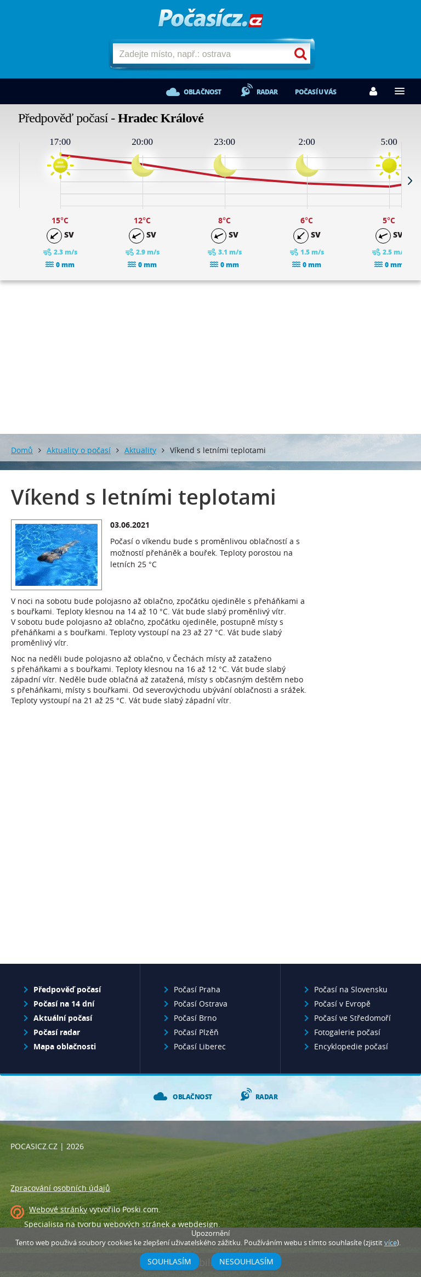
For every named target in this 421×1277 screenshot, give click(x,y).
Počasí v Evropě (342, 1003)
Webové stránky (58, 1209)
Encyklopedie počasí (351, 1046)
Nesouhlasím (246, 1261)
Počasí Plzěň (196, 1032)
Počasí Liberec (200, 1046)
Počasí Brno (195, 1018)
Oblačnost (202, 92)
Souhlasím (169, 1261)
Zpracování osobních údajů (60, 1188)
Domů (22, 450)
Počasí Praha (197, 989)
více (390, 1242)
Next (410, 180)
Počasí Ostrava (200, 1003)
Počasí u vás (315, 92)
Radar (267, 92)
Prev (11, 180)
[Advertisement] (210, 357)
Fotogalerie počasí (347, 1032)
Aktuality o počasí (79, 450)
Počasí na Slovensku (351, 989)
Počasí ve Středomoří (352, 1018)
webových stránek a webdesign (161, 1224)
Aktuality (140, 450)
